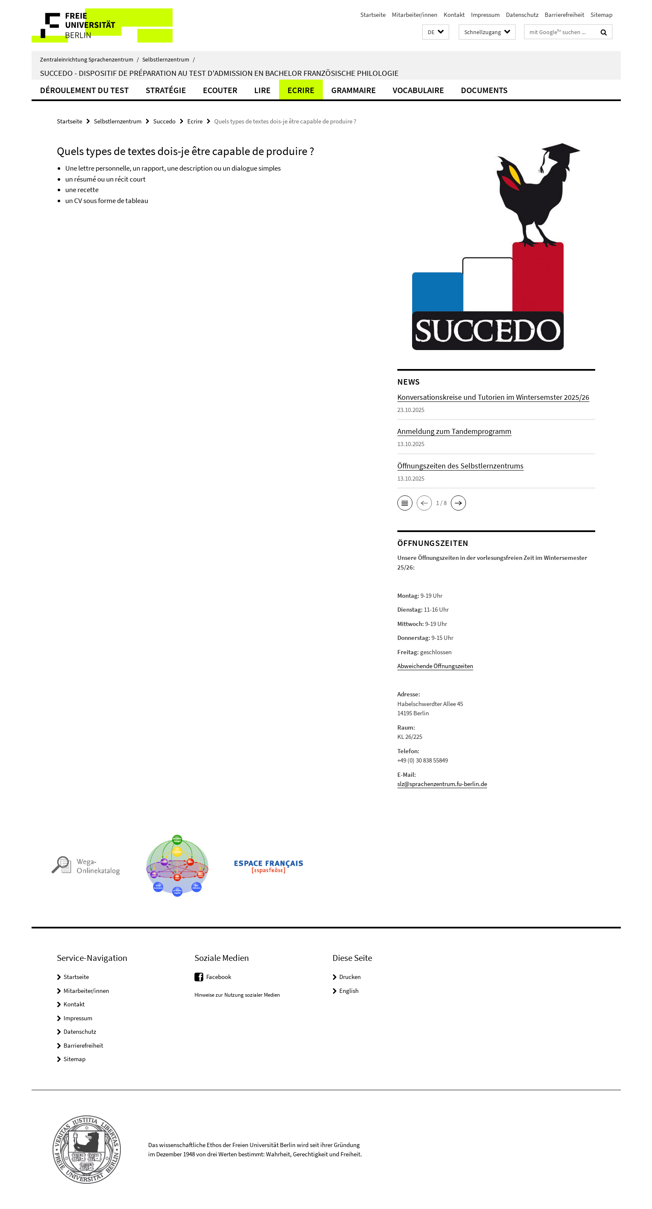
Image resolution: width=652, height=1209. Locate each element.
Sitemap (601, 15)
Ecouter (220, 90)
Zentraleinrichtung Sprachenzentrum (89, 59)
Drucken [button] (350, 977)
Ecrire (300, 90)
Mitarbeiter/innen (414, 15)
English (349, 991)
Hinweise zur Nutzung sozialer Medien (237, 994)
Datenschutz (522, 15)
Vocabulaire (418, 90)
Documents (484, 90)
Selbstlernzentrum (168, 59)
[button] (435, 32)
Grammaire (353, 90)
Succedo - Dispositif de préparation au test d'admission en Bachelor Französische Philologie (219, 73)
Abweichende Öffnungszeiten (435, 666)
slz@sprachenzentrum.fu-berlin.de (442, 784)
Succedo (164, 121)
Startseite (373, 15)
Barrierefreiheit (564, 15)
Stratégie (166, 90)
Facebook (218, 977)
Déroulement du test (84, 90)
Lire (262, 90)
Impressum (485, 15)
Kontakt (454, 15)
